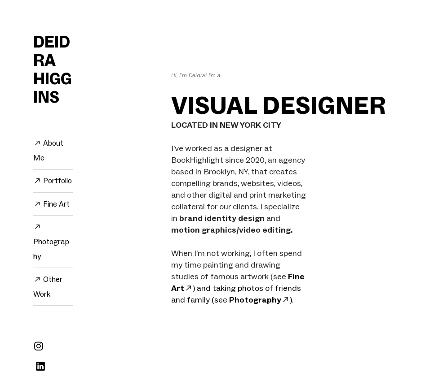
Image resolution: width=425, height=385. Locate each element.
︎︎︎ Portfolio (52, 181)
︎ (38, 346)
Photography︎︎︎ (259, 299)
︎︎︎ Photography (51, 241)
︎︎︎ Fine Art (51, 204)
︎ (40, 367)
